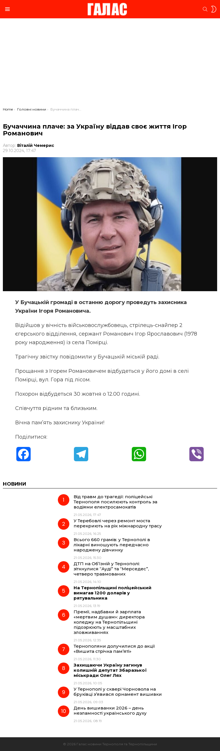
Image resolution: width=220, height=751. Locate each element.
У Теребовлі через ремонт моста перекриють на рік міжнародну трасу (118, 523)
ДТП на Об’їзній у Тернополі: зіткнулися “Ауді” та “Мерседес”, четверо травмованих (111, 569)
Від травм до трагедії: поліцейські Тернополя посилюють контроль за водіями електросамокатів (115, 502)
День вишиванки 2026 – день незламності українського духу (110, 710)
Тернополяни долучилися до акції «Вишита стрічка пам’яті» (114, 648)
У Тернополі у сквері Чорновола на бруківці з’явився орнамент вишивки (118, 691)
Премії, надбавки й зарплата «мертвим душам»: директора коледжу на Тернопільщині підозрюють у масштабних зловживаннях (109, 622)
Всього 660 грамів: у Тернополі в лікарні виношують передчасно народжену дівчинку (112, 545)
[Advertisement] (110, 64)
